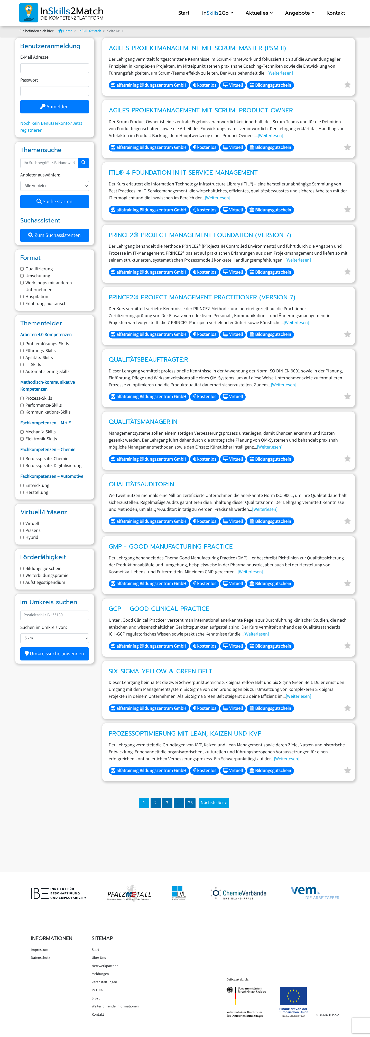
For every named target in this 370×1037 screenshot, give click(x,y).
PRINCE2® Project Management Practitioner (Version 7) (202, 297)
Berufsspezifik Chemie (46, 459)
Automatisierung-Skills (47, 372)
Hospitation (36, 297)
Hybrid (31, 537)
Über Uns (99, 958)
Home (65, 31)
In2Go (214, 13)
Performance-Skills (43, 405)
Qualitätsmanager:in (143, 421)
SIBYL (96, 998)
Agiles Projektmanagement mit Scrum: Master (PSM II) (197, 48)
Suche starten (54, 202)
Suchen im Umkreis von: (43, 627)
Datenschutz (40, 958)
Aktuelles (256, 13)
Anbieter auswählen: (40, 175)
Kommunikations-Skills (48, 412)
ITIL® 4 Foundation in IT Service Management (183, 172)
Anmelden (54, 107)
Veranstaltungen (104, 982)
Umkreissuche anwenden (54, 654)
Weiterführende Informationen (115, 1006)
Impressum (39, 950)
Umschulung (37, 276)
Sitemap (102, 938)
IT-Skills (33, 365)
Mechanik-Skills (40, 432)
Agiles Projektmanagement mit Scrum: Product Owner (201, 110)
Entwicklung (37, 485)
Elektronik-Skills (41, 439)
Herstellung (36, 492)
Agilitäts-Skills (39, 358)
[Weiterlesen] (280, 73)
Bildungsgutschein (43, 569)
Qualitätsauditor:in (141, 484)
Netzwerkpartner (105, 966)
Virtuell (32, 524)
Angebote (296, 13)
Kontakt (335, 13)
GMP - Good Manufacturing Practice (171, 546)
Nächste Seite (214, 803)
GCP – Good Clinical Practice (159, 608)
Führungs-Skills (40, 351)
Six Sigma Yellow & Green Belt (160, 671)
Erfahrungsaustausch (46, 304)
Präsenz (33, 531)
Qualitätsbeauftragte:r (148, 359)
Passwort (29, 80)
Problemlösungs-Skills (47, 344)
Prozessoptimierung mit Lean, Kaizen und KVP (185, 733)
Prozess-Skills (38, 398)
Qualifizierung (39, 269)
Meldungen (100, 974)
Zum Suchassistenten (54, 235)
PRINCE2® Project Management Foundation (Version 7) (200, 235)
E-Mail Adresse (34, 57)
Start (183, 13)
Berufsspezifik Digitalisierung (53, 466)
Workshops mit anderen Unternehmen (48, 286)
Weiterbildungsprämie (46, 576)
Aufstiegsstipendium (45, 582)
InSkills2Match (89, 31)
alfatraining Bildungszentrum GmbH (148, 85)
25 (190, 803)
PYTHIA (97, 990)
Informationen (51, 938)
